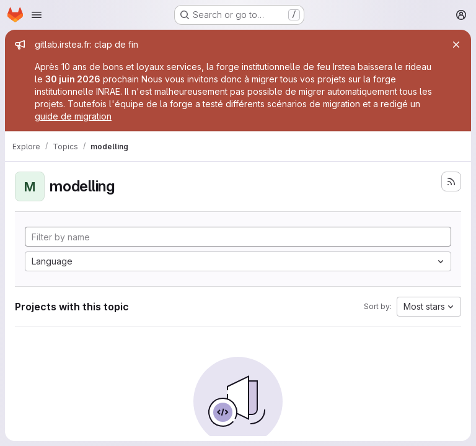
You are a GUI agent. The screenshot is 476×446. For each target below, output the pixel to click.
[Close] (456, 44)
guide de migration (73, 116)
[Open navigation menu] (36, 15)
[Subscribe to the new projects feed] (451, 181)
